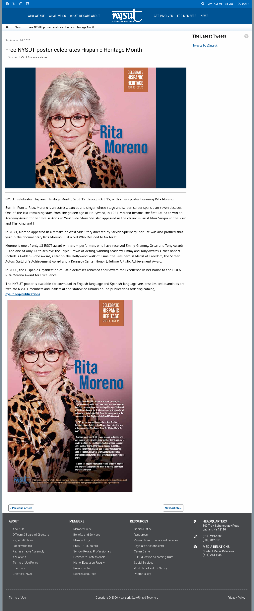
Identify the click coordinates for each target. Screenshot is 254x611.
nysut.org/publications (22, 294)
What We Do (57, 16)
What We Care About (85, 16)
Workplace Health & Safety (150, 568)
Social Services (143, 562)
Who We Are (36, 16)
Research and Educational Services (156, 540)
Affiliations (19, 557)
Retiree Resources (84, 573)
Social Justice (143, 529)
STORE (229, 3)
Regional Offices (23, 540)
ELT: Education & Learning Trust (153, 557)
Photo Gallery (142, 573)
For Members (186, 16)
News (204, 16)
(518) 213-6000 (212, 536)
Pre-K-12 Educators (85, 545)
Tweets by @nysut (205, 45)
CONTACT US (215, 3)
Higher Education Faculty (89, 562)
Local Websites (22, 545)
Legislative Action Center (149, 545)
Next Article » (173, 507)
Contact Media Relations (218, 551)
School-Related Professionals (92, 551)
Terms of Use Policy (25, 562)
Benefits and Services (86, 534)
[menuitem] (36, 16)
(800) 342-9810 (212, 540)
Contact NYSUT (22, 573)
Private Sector (82, 568)
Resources (141, 534)
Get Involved (163, 16)
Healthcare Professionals (89, 557)
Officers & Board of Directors (31, 534)
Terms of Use (17, 597)
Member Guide (82, 529)
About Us (18, 529)
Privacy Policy (236, 597)
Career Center (142, 551)
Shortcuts (19, 568)
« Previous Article (21, 507)
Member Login (82, 540)
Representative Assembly (28, 551)
